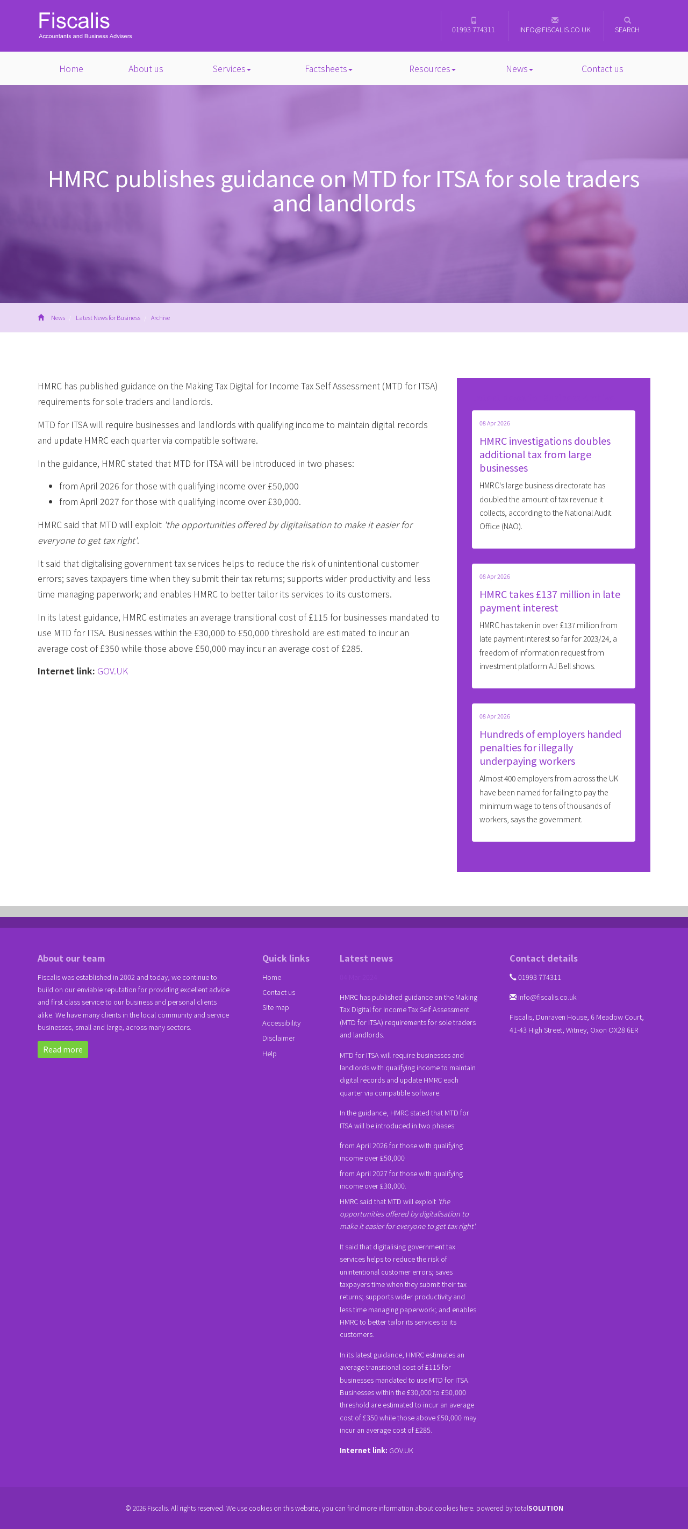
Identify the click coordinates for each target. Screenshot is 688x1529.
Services (232, 68)
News (519, 68)
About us (145, 68)
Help (269, 1053)
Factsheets (329, 68)
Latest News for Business (108, 317)
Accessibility (281, 1023)
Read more (63, 1049)
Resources (432, 68)
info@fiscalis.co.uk (555, 25)
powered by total (519, 1507)
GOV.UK (112, 670)
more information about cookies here (417, 1507)
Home (71, 68)
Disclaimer (278, 1038)
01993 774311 (473, 25)
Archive (160, 317)
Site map (275, 1007)
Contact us (603, 68)
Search (627, 25)
